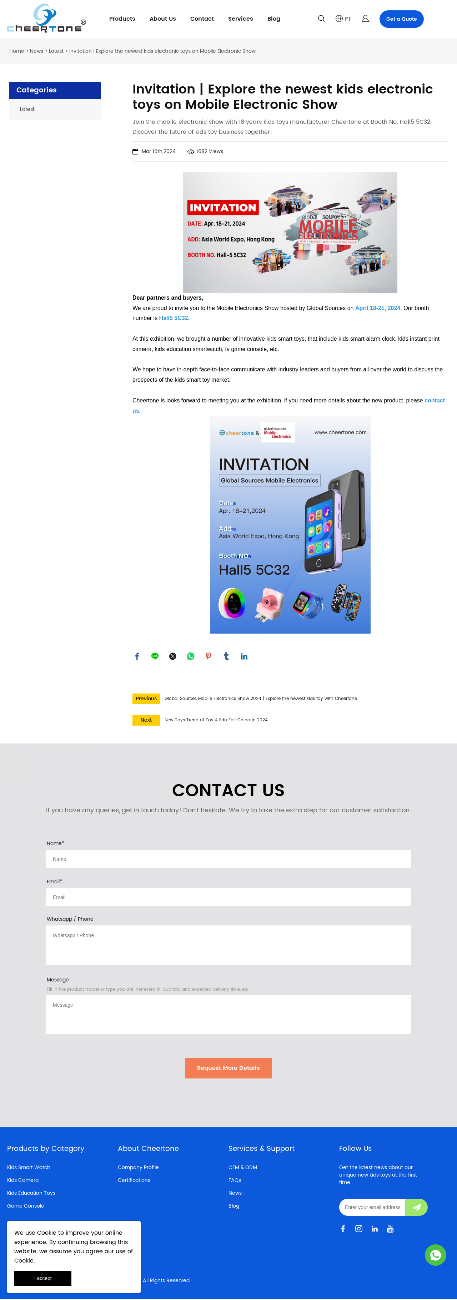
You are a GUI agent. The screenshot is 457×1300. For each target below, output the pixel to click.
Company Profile (138, 1168)
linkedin (245, 656)
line (155, 656)
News (36, 51)
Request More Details (228, 1069)
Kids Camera (23, 1181)
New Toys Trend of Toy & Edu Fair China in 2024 (216, 721)
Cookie (46, 1233)
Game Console (25, 1207)
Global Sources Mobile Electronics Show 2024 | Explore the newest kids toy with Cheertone (261, 699)
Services (240, 19)
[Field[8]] (228, 860)
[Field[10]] (228, 898)
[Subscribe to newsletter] (416, 1208)
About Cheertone (148, 1150)
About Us (163, 19)
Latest (56, 51)
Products (122, 19)
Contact (202, 19)
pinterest (209, 656)
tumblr (227, 656)
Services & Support (261, 1150)
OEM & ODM (242, 1168)
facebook (137, 656)
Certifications (134, 1181)
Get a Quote (401, 19)
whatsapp (191, 656)
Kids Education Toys (31, 1194)
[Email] (372, 1208)
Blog (273, 19)
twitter (173, 656)
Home (16, 51)
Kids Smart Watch (28, 1168)
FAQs (234, 1181)
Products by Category (45, 1150)
